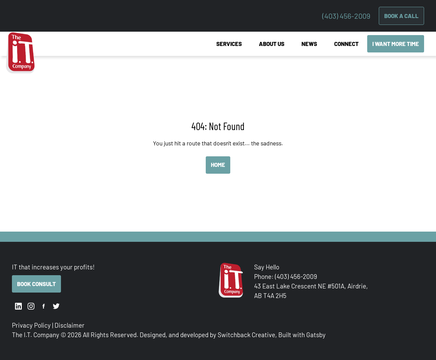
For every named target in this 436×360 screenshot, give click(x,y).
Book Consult (36, 283)
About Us (271, 43)
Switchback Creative (246, 335)
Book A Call (401, 15)
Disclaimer (69, 325)
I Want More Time (395, 43)
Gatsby (316, 335)
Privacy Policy (31, 325)
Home (218, 164)
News (309, 43)
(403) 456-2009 (346, 15)
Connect (346, 43)
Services (229, 43)
